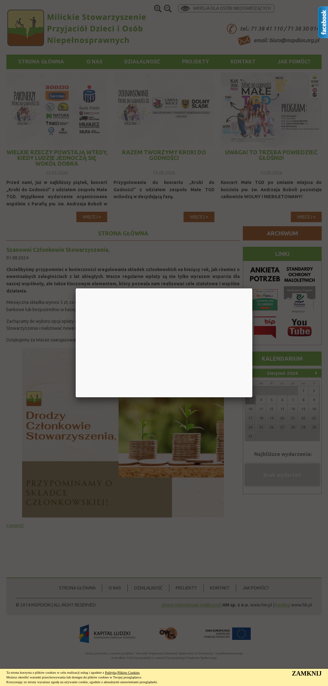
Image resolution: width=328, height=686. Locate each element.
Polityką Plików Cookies (122, 672)
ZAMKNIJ (307, 673)
